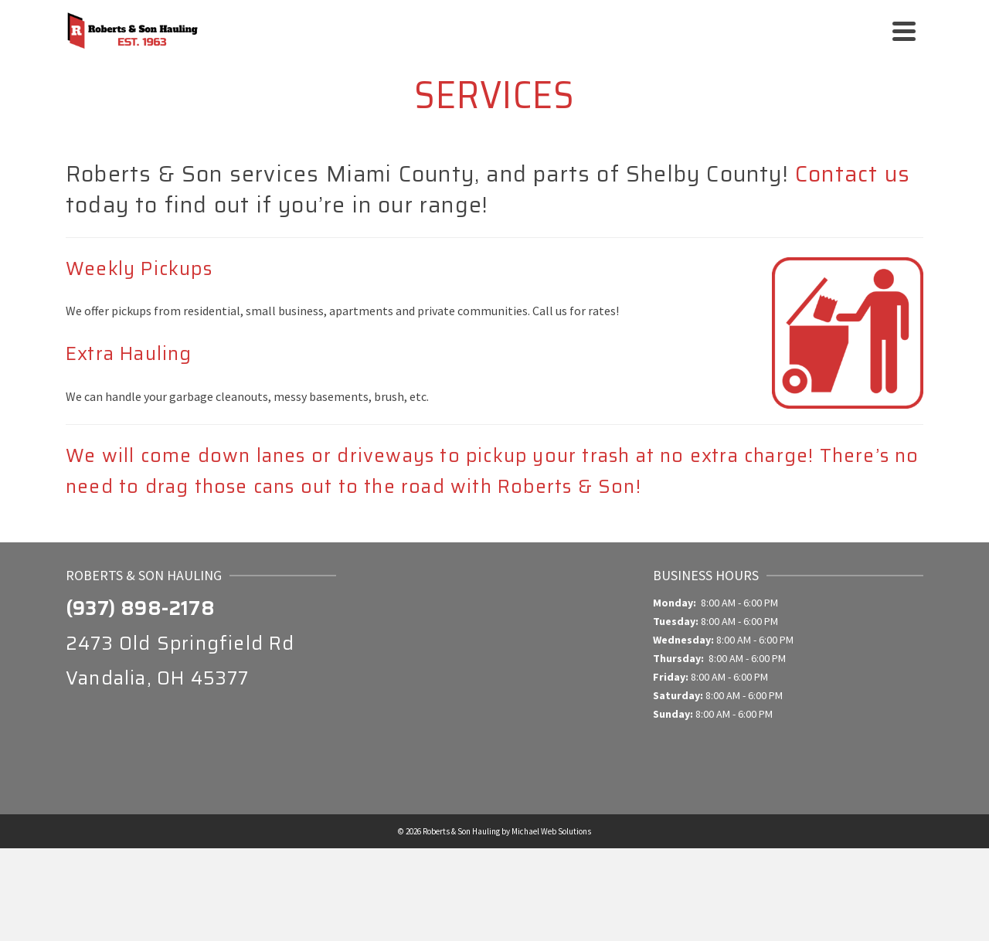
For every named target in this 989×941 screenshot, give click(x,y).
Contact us (852, 174)
